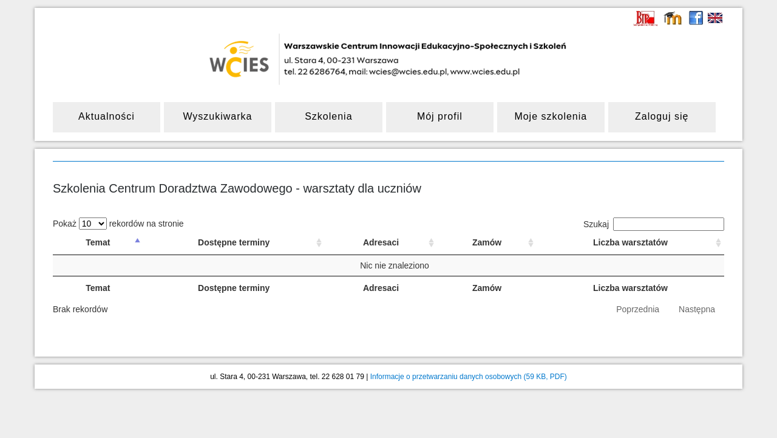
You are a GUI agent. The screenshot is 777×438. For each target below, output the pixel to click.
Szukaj (653, 224)
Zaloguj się (661, 116)
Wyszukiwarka (217, 116)
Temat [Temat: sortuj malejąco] (98, 242)
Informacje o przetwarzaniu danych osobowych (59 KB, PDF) (468, 376)
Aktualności (106, 116)
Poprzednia (637, 309)
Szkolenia (328, 116)
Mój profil (440, 116)
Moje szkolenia (550, 116)
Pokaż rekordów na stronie (118, 223)
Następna (697, 309)
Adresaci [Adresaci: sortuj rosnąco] (381, 242)
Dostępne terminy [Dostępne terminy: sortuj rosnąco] (234, 242)
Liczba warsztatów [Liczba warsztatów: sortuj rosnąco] (630, 242)
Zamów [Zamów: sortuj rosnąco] (486, 242)
